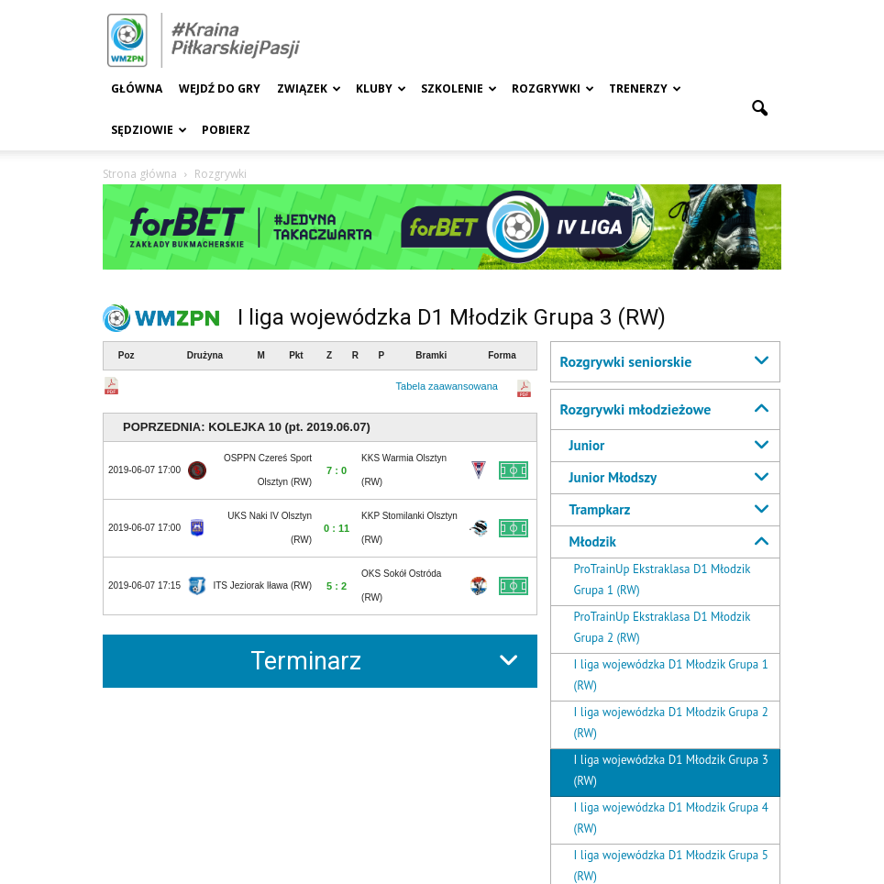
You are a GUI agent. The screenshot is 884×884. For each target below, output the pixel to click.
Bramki (431, 355)
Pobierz (226, 130)
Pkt (296, 355)
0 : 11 (336, 528)
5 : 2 (336, 585)
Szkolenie (459, 88)
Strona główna (140, 174)
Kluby (381, 88)
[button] (759, 109)
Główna (136, 88)
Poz (126, 355)
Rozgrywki (553, 88)
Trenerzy (645, 88)
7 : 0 (336, 470)
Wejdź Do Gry (219, 88)
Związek (309, 88)
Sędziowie (149, 130)
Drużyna (205, 355)
